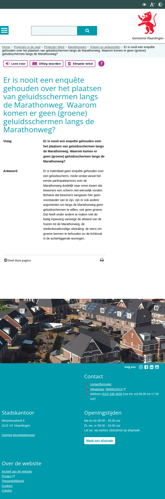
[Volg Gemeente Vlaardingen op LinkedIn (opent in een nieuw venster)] (151, 367)
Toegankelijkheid (13, 481)
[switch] (144, 4)
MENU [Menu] (4, 30)
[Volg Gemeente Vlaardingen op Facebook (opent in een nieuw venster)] (146, 367)
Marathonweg (77, 47)
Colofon (7, 490)
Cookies (7, 486)
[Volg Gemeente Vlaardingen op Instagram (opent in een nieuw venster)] (140, 367)
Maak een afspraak (99, 440)
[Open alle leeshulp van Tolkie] (101, 64)
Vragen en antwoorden (105, 47)
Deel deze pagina (19, 260)
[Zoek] (87, 30)
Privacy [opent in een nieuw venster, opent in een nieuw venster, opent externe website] (7, 476)
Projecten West (54, 47)
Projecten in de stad (27, 47)
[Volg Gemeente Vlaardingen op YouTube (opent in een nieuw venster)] (156, 367)
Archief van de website (17, 471)
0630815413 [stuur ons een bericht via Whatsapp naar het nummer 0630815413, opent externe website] (114, 389)
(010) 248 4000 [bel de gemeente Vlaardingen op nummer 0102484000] (112, 394)
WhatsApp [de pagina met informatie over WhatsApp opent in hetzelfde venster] (97, 389)
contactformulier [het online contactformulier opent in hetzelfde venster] (101, 384)
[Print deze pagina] (102, 260)
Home (6, 47)
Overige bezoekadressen (18, 435)
